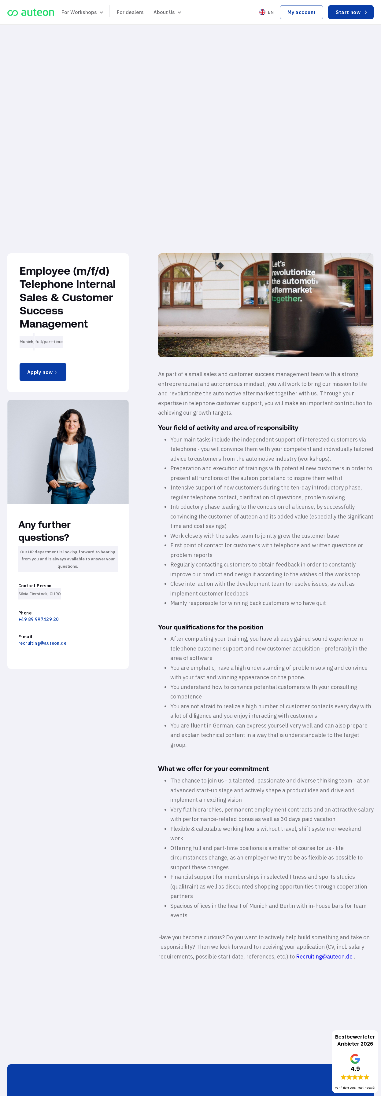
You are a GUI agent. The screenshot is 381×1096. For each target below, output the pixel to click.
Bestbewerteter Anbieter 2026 (355, 1040)
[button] (82, 12)
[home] (30, 12)
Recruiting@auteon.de (325, 956)
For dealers (130, 12)
